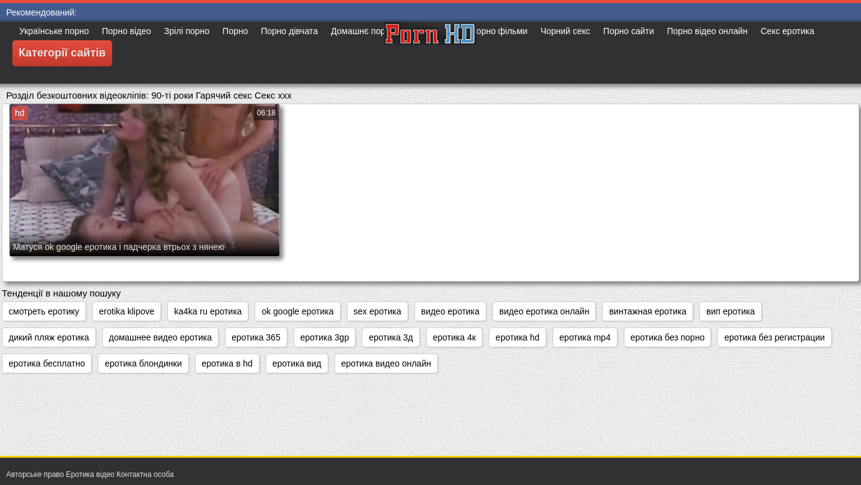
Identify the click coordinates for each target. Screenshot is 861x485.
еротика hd (518, 337)
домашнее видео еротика (160, 337)
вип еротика (730, 311)
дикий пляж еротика (49, 337)
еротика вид (297, 363)
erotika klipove (127, 311)
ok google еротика (297, 311)
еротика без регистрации (774, 337)
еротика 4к (454, 337)
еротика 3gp (324, 337)
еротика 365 (256, 337)
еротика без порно (668, 337)
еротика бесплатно (47, 363)
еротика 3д (391, 337)
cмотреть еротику (44, 311)
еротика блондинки (143, 363)
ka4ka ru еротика (208, 311)
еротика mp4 (585, 337)
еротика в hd (227, 363)
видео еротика (450, 311)
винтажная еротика (647, 311)
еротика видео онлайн (386, 363)
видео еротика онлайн (544, 311)
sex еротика (377, 311)
